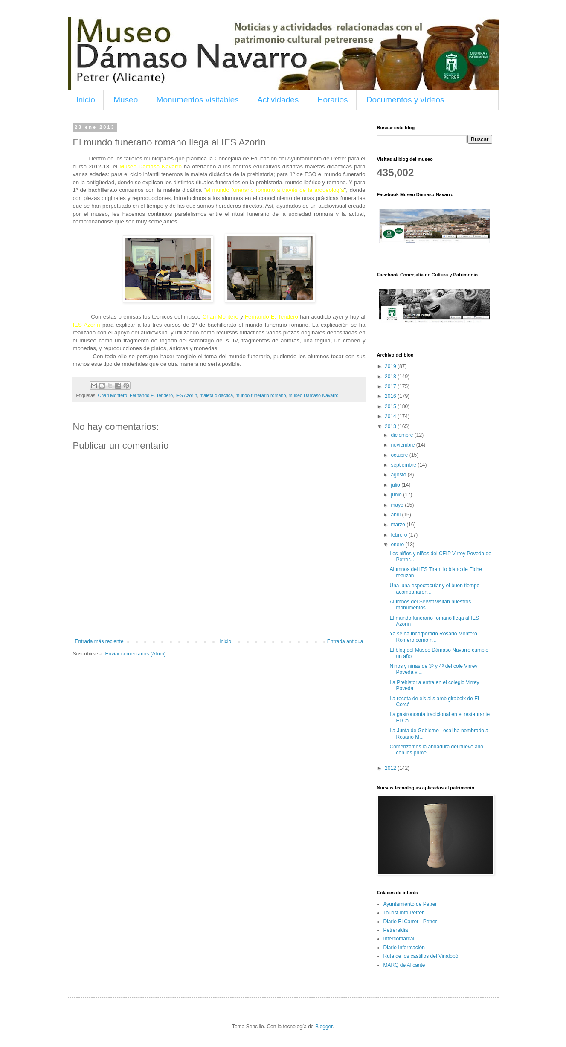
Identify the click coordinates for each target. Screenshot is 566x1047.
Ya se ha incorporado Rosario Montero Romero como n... (433, 637)
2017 (391, 386)
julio (396, 485)
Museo (125, 99)
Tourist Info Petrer (403, 913)
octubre (400, 455)
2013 (391, 426)
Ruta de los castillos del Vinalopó (421, 956)
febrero (399, 535)
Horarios (332, 99)
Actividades (278, 99)
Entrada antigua (345, 641)
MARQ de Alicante (404, 965)
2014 (391, 416)
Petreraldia (395, 930)
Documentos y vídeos (405, 99)
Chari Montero (112, 395)
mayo (398, 505)
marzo (398, 525)
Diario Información (404, 948)
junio (397, 495)
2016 (391, 396)
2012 (391, 768)
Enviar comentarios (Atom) (135, 654)
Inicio (85, 99)
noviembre (403, 445)
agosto (399, 475)
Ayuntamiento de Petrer (410, 904)
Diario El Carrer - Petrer (410, 922)
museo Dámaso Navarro (313, 395)
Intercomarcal (399, 939)
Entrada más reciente (99, 641)
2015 (391, 406)
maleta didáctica (216, 395)
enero (398, 545)
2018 (391, 377)
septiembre (404, 465)
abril (396, 515)
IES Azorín (186, 395)
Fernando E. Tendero (151, 395)
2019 (391, 366)
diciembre (402, 435)
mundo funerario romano (260, 395)
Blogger (324, 1027)
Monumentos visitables (198, 99)
